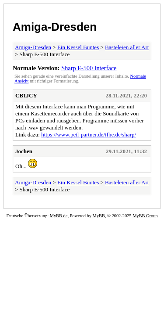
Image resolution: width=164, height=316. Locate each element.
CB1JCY (26, 95)
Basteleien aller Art (127, 47)
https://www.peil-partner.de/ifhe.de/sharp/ (88, 134)
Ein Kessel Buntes (78, 47)
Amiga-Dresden (55, 26)
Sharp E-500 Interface (88, 68)
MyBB (99, 215)
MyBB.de (59, 215)
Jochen (23, 151)
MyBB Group (145, 215)
